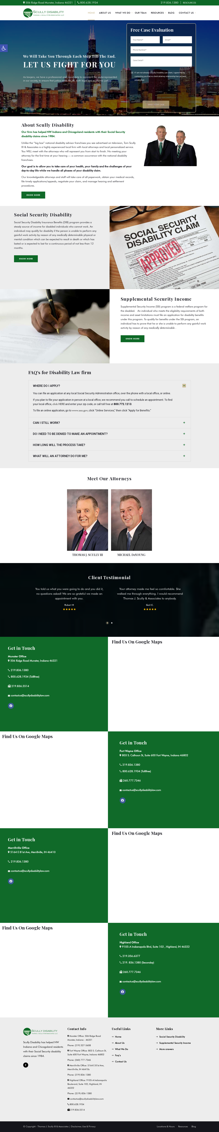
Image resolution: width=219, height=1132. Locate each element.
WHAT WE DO (122, 13)
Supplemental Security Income (175, 1043)
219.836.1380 (169, 2)
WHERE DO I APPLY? (46, 386)
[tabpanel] (69, 596)
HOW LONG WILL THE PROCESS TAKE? (59, 445)
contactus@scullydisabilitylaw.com (50, 790)
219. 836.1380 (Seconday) (47, 962)
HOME (91, 13)
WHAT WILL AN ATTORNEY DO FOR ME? (60, 456)
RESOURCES (189, 2)
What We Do (121, 1049)
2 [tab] (111, 623)
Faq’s (118, 1055)
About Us (119, 1043)
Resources (183, 1126)
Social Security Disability (172, 1036)
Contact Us (121, 1061)
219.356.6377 (40, 956)
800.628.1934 (89, 2)
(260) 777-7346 (83, 1060)
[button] (26, 258)
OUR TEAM (141, 13)
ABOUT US (105, 13)
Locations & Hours (166, 1126)
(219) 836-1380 (83, 1074)
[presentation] (153, 91)
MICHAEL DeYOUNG (131, 555)
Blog (194, 1126)
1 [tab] (107, 623)
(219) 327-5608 (83, 1045)
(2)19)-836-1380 (83, 1093)
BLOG (171, 13)
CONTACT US (186, 13)
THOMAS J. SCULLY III (87, 555)
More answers (166, 1049)
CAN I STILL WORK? (46, 423)
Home (118, 1036)
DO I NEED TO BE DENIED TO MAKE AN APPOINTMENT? (70, 434)
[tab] (110, 385)
